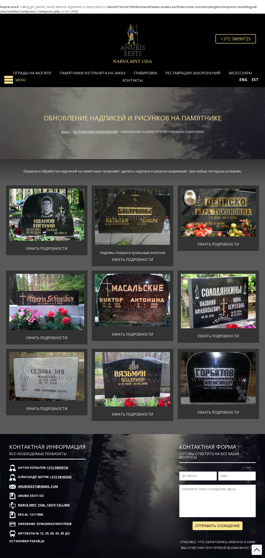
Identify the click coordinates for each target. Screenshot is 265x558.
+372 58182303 (61, 477)
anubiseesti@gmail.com (38, 486)
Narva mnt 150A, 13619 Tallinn (44, 505)
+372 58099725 (236, 38)
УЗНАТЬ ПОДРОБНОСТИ (46, 248)
